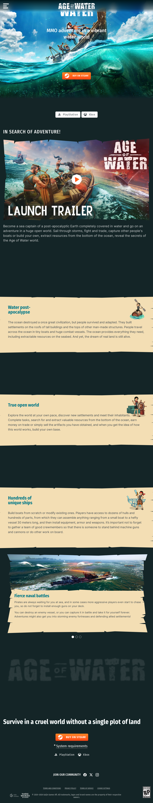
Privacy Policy (70, 788)
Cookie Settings (103, 788)
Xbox (89, 114)
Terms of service (87, 788)
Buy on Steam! (76, 75)
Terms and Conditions (52, 788)
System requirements (72, 746)
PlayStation (68, 114)
